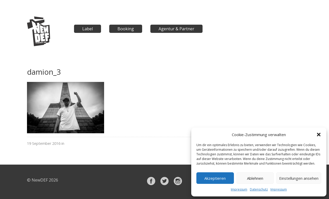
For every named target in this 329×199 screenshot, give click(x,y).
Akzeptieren (215, 178)
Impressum (239, 189)
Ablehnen (255, 178)
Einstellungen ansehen (298, 178)
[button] (318, 134)
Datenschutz (259, 189)
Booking (125, 29)
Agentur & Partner (176, 29)
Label (87, 29)
